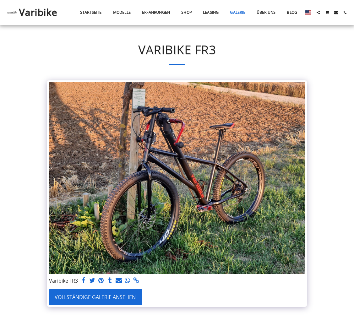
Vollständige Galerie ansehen (95, 297)
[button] (318, 12)
